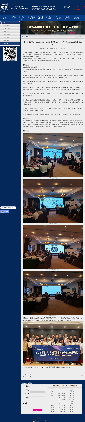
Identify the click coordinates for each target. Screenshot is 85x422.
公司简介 (6, 25)
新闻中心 (6, 43)
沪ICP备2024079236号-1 (43, 418)
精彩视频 (6, 40)
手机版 (50, 421)
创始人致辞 (7, 28)
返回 (82, 375)
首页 (76, 37)
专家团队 (6, 37)
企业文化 (6, 31)
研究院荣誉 (7, 34)
